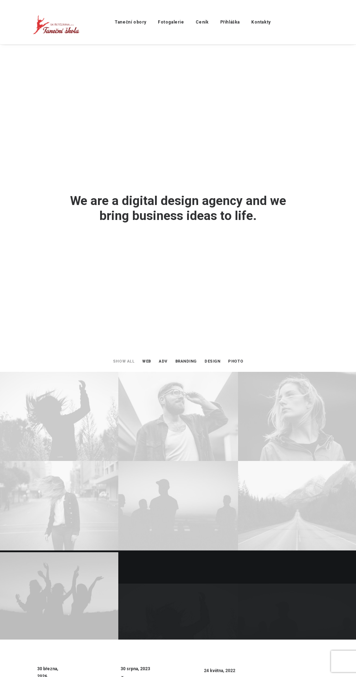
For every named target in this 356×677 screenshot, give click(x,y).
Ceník (187, 22)
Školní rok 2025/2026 (135, 508)
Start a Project (178, 572)
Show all (123, 141)
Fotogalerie (156, 22)
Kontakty (246, 22)
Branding (186, 141)
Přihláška (215, 22)
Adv (163, 141)
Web (146, 141)
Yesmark (64, 663)
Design (212, 141)
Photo (235, 141)
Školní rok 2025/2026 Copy (52, 497)
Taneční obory (116, 22)
